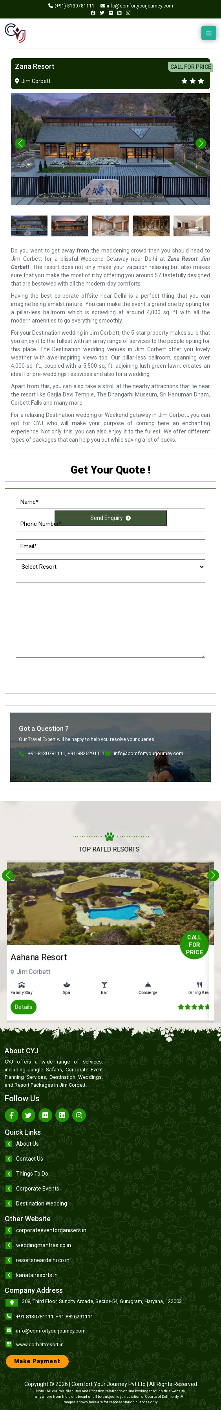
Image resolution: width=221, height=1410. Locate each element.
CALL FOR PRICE (190, 67)
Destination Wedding (41, 1203)
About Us (27, 1144)
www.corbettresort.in (40, 1344)
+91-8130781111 (34, 1317)
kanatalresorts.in (37, 1275)
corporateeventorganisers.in (51, 1230)
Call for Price (161, 943)
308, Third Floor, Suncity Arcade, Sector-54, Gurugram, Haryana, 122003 (102, 1301)
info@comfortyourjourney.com (51, 1331)
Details (58, 981)
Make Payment (37, 1361)
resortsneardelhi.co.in (42, 1260)
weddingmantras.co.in (43, 1245)
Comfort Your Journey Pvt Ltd (108, 1384)
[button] (200, 143)
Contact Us (29, 1159)
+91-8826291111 (74, 1317)
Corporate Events (37, 1188)
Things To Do (32, 1173)
